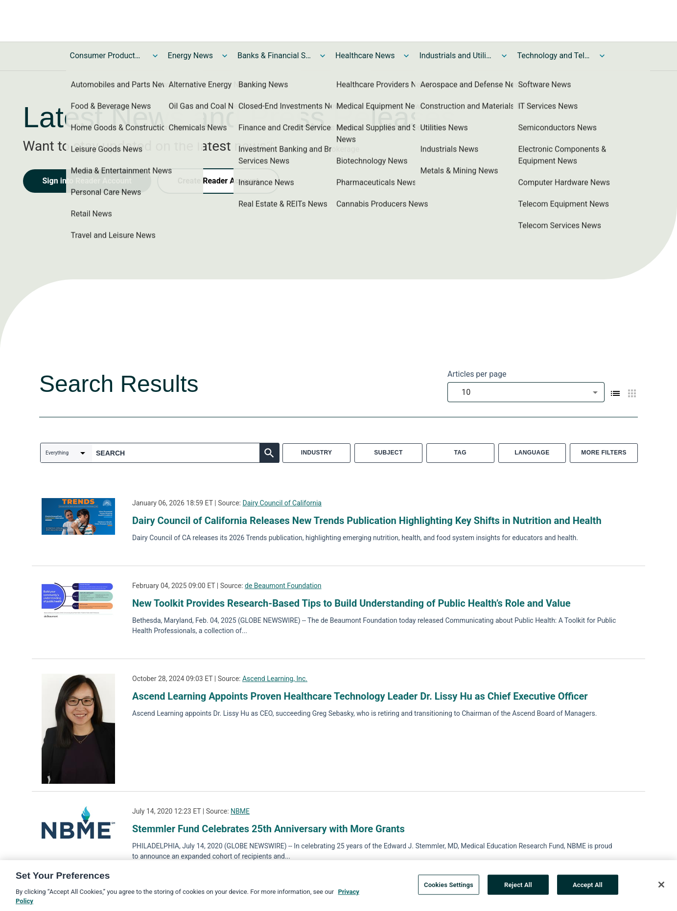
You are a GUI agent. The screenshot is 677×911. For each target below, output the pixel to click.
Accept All (588, 887)
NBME (240, 811)
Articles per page (476, 374)
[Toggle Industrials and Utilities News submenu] (504, 56)
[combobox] (526, 392)
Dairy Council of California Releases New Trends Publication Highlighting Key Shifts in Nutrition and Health (367, 520)
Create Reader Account (218, 180)
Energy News (190, 55)
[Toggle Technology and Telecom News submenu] (602, 56)
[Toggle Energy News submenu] (225, 56)
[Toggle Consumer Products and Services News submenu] (155, 56)
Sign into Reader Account (87, 180)
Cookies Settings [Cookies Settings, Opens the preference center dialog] (448, 887)
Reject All (518, 887)
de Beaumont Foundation (283, 586)
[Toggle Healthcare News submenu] (406, 56)
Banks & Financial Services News (274, 55)
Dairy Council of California (282, 503)
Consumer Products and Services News (106, 55)
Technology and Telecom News (553, 55)
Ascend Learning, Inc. (274, 679)
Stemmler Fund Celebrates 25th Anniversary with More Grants (268, 829)
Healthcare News (365, 55)
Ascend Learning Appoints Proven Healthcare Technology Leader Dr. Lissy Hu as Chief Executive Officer (360, 696)
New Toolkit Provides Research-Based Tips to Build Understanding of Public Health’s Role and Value (351, 603)
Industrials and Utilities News (455, 55)
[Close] (661, 887)
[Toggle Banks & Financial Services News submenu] (322, 56)
